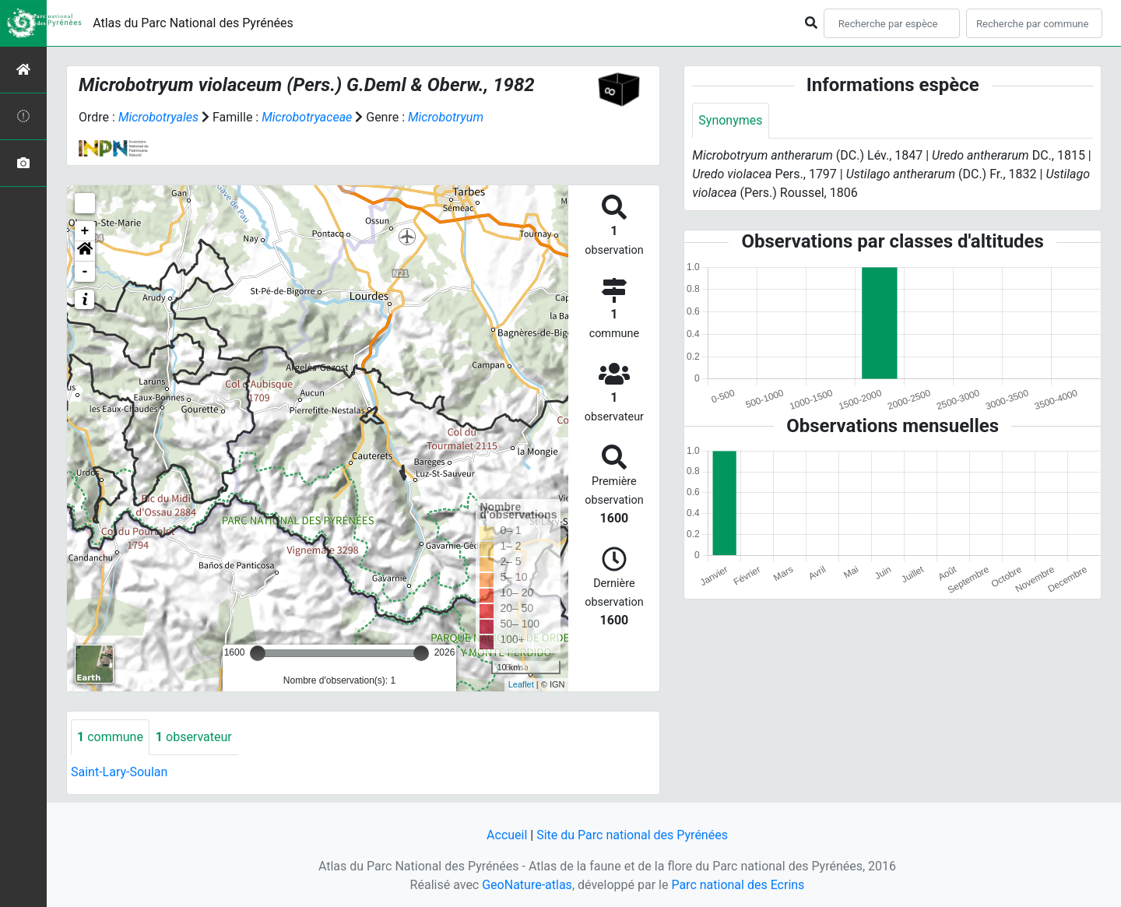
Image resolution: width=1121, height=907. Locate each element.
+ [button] (85, 231)
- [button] (85, 271)
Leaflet (521, 684)
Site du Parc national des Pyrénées (632, 835)
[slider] (257, 653)
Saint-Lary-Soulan (119, 772)
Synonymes (730, 120)
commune (110, 736)
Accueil (507, 835)
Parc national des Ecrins (737, 884)
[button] (85, 251)
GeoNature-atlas (527, 884)
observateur (194, 736)
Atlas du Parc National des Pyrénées (193, 23)
